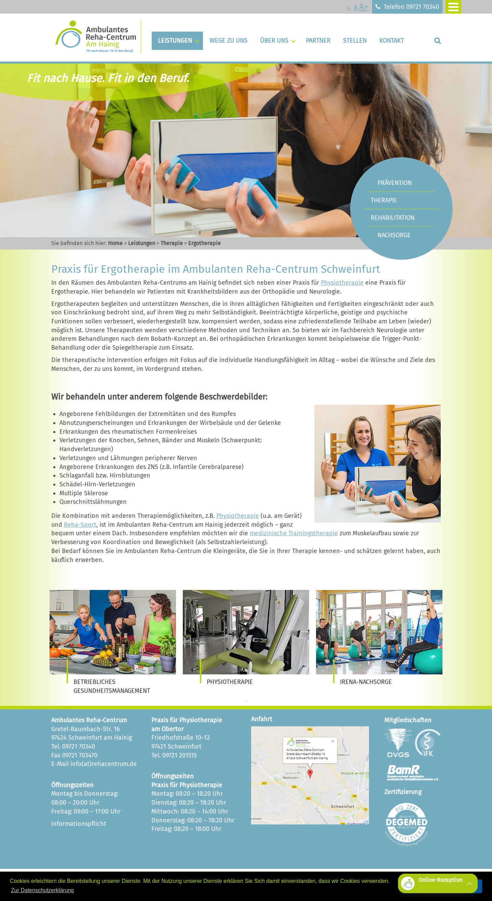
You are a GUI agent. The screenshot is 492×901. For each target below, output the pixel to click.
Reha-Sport (80, 524)
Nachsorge (394, 235)
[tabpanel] (112, 643)
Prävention (395, 183)
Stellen (355, 40)
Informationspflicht (78, 824)
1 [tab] (246, 701)
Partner (318, 40)
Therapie (172, 243)
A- (349, 8)
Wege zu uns (228, 40)
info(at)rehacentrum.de (103, 764)
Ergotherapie (204, 243)
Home (115, 243)
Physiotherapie (342, 282)
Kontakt (391, 40)
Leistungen (175, 40)
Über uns (274, 40)
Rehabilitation (392, 217)
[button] (438, 883)
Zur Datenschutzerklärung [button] (42, 890)
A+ (364, 6)
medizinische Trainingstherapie (294, 533)
